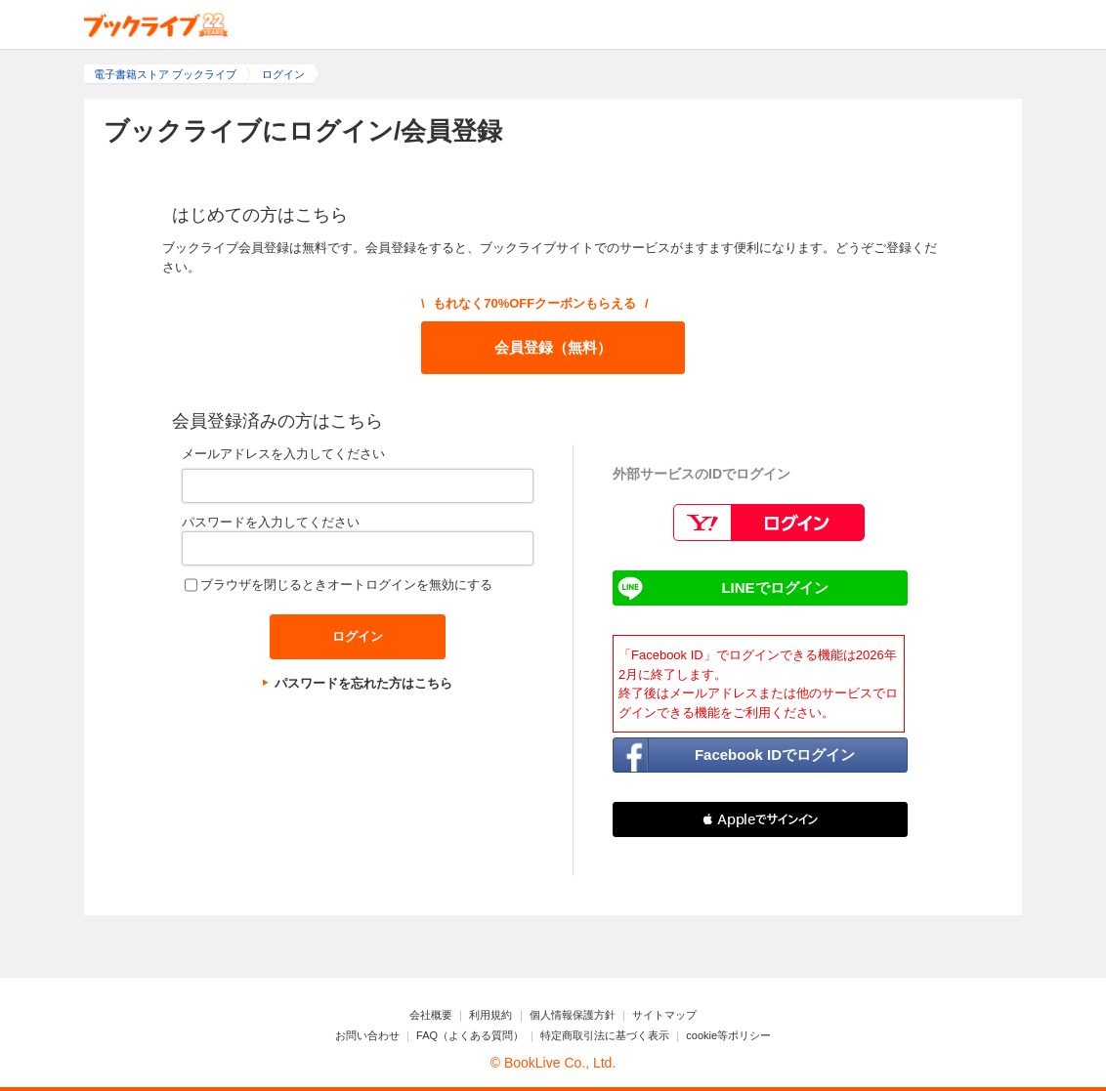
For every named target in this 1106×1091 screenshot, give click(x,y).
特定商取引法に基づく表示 (604, 1035)
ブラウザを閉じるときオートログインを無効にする (346, 584)
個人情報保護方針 (573, 1015)
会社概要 (430, 1015)
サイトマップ (664, 1015)
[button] (760, 819)
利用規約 (490, 1015)
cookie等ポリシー (728, 1035)
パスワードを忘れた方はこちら (363, 683)
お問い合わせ (367, 1035)
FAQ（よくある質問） (470, 1035)
